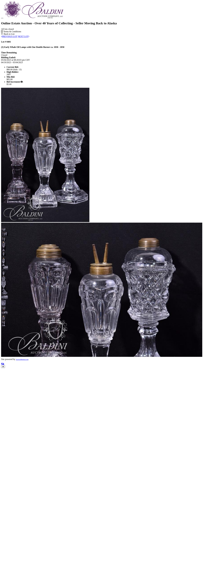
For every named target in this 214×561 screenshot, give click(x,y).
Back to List (7, 34)
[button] (3, 228)
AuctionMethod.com (22, 359)
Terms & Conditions (11, 31)
